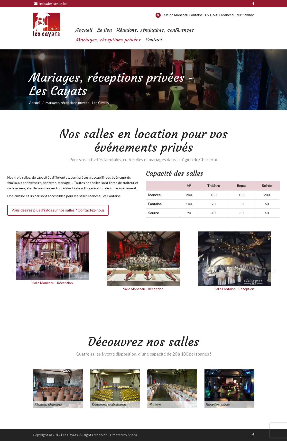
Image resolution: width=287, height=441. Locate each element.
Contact (154, 40)
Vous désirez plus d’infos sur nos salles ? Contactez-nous (57, 210)
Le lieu (104, 30)
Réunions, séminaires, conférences (155, 30)
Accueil (84, 30)
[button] (13, 270)
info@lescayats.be (50, 3)
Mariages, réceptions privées (108, 40)
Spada (132, 435)
